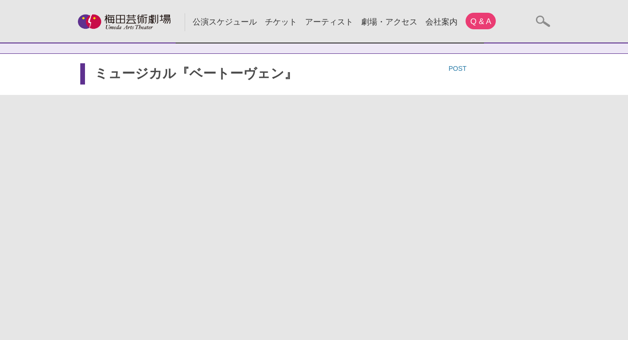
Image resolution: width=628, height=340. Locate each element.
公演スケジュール (225, 21)
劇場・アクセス (389, 21)
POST (458, 68)
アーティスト (329, 21)
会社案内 (441, 21)
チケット (281, 21)
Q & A (480, 21)
